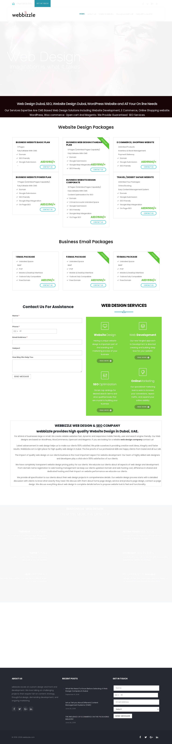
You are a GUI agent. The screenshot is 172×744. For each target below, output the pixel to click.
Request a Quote (144, 14)
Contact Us (48, 167)
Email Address (19, 337)
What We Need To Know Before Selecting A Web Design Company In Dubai (86, 689)
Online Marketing (124, 14)
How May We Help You (22, 357)
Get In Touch (43, 3)
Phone (16, 326)
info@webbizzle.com (24, 4)
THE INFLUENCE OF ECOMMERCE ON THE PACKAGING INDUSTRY (87, 717)
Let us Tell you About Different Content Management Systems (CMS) (81, 703)
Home (82, 14)
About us (91, 14)
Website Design (106, 14)
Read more (104, 361)
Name (15, 315)
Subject (16, 348)
